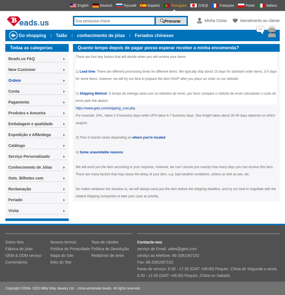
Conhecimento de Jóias (30, 167)
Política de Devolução (110, 249)
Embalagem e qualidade (30, 124)
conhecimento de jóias (101, 35)
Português (179, 6)
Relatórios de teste (107, 255)
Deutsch (106, 6)
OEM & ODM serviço (23, 255)
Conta (13, 91)
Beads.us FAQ (21, 58)
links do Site (60, 262)
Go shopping (32, 35)
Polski (250, 6)
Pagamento (18, 102)
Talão (61, 35)
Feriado (15, 200)
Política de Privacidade (70, 249)
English (83, 6)
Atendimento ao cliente (260, 20)
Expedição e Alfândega (29, 134)
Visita (13, 210)
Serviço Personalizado (29, 156)
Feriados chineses (154, 35)
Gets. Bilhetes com (25, 178)
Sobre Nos (14, 242)
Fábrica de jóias (19, 249)
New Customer (22, 69)
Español (154, 6)
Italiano (271, 6)
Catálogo (16, 145)
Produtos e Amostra (26, 113)
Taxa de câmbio (105, 242)
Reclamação (19, 189)
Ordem (14, 80)
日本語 (203, 6)
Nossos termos (63, 242)
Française (227, 6)
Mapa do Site (61, 255)
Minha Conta (216, 20)
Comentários (16, 262)
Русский (130, 6)
